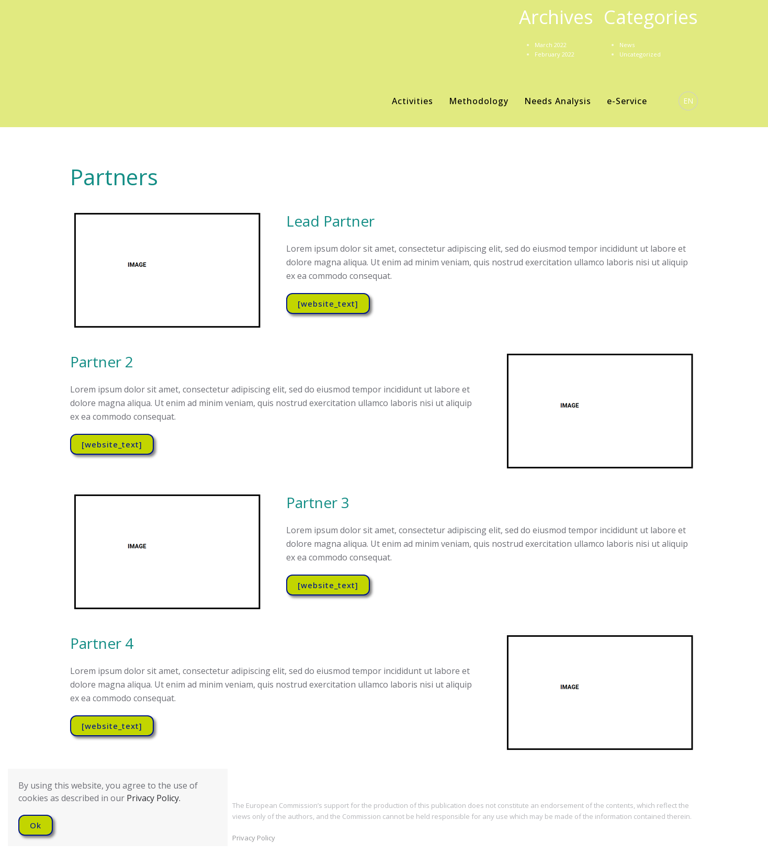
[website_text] (328, 303)
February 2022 (554, 54)
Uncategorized (640, 54)
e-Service (627, 101)
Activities (412, 101)
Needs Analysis (557, 101)
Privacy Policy (253, 837)
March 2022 (551, 45)
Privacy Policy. (153, 798)
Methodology (479, 101)
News (627, 45)
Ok (35, 825)
